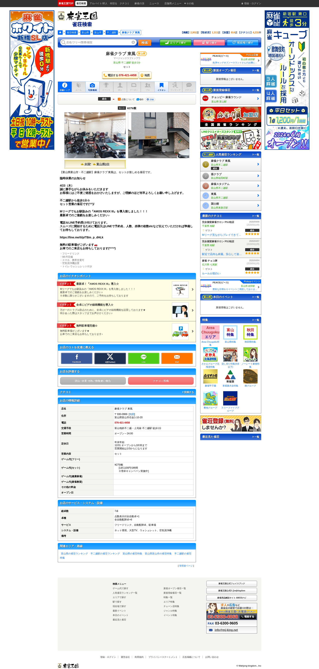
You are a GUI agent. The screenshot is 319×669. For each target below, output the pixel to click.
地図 (131, 414)
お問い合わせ (212, 657)
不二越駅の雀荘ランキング (105, 553)
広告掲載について (191, 657)
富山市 (98, 32)
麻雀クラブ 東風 (120, 53)
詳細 (150, 99)
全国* (86, 164)
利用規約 (139, 657)
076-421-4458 (122, 422)
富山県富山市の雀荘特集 (158, 553)
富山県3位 (101, 164)
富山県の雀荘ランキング (74, 553)
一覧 (255, 70)
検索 (144, 42)
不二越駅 (112, 32)
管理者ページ (186, 566)
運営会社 (125, 657)
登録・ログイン (108, 657)
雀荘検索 (71, 32)
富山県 (85, 32)
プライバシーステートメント (163, 657)
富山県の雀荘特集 (132, 553)
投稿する (188, 392)
